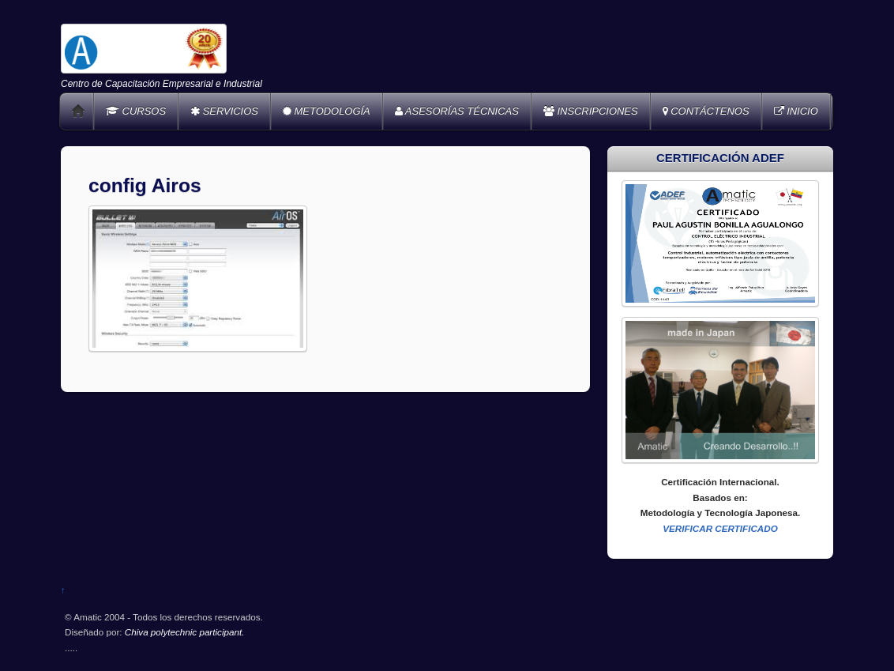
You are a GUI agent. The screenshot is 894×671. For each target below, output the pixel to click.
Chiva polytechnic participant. (185, 632)
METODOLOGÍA (326, 111)
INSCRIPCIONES (590, 111)
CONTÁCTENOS (706, 111)
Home (78, 111)
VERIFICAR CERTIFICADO (720, 528)
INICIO (796, 111)
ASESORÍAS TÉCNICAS (457, 111)
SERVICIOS (224, 111)
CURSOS (136, 111)
